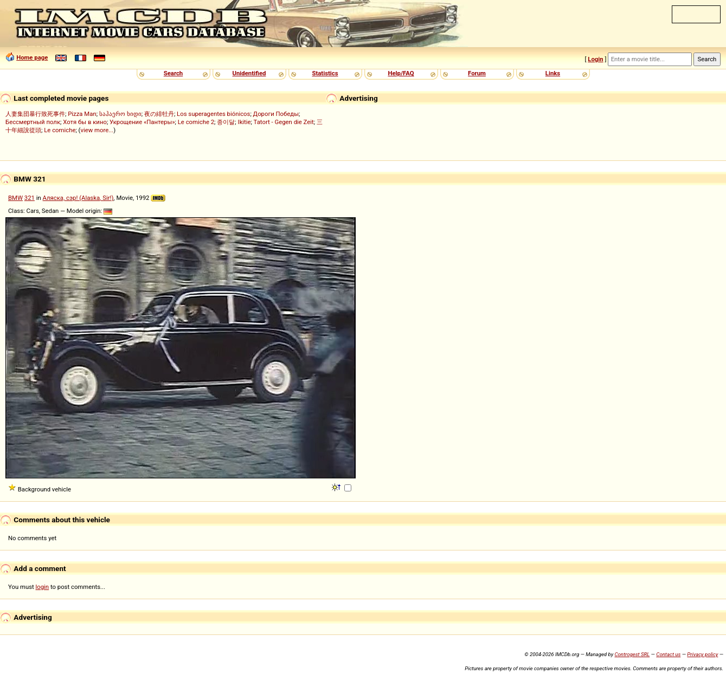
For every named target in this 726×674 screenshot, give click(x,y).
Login (595, 59)
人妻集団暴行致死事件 (35, 114)
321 (29, 198)
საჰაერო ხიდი (120, 114)
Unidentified (249, 73)
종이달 (226, 122)
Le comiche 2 (196, 122)
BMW (15, 198)
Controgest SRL (632, 654)
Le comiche (59, 130)
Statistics (325, 73)
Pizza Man (82, 114)
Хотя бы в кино (85, 122)
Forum (477, 73)
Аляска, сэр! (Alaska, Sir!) (78, 198)
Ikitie (244, 122)
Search (173, 73)
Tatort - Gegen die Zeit (284, 122)
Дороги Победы (276, 114)
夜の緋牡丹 (159, 114)
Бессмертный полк (32, 122)
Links (552, 73)
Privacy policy (702, 654)
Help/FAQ (401, 73)
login (42, 587)
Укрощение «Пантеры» (142, 122)
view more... (97, 130)
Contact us (668, 654)
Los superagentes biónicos (213, 114)
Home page (32, 57)
